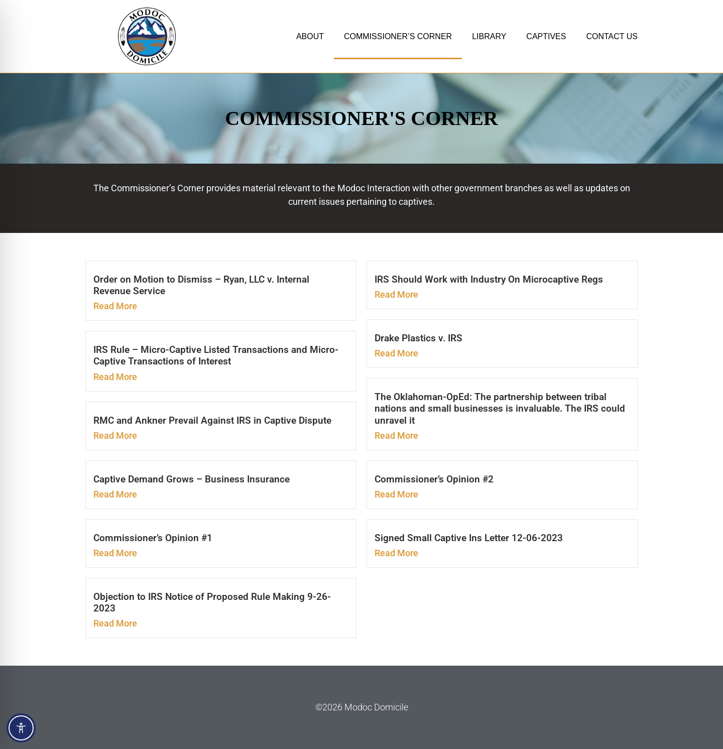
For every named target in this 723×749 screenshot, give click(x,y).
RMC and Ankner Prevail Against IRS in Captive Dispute (212, 420)
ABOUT (310, 36)
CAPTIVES (546, 36)
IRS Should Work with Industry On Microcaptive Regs (489, 279)
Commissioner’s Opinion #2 (434, 479)
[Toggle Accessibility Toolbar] (21, 727)
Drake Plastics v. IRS (418, 338)
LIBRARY (489, 36)
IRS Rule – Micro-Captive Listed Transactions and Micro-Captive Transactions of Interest (215, 355)
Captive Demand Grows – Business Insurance (191, 479)
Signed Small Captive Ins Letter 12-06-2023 (469, 538)
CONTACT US (612, 36)
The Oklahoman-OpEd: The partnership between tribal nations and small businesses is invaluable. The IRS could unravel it (500, 408)
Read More (115, 306)
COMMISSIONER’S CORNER (398, 36)
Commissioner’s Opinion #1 (152, 538)
